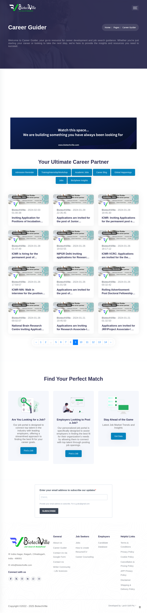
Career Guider (60, 548)
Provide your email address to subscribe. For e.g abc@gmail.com (65, 504)
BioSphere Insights (79, 180)
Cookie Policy (127, 557)
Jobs (61, 180)
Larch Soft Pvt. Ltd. (130, 606)
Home (107, 27)
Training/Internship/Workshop (54, 172)
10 (81, 342)
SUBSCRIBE (49, 511)
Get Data (118, 436)
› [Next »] (110, 342)
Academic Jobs (82, 172)
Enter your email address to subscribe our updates (67, 490)
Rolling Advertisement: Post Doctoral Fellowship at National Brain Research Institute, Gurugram (118, 291)
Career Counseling (85, 557)
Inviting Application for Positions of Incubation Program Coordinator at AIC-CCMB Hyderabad (26, 219)
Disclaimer (126, 580)
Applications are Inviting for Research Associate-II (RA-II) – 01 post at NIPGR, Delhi (73, 327)
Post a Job (73, 453)
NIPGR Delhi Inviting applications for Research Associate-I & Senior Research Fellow (72, 255)
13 (99, 342)
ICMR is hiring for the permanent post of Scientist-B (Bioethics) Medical (25, 255)
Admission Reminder (24, 172)
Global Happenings (123, 172)
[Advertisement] (73, 96)
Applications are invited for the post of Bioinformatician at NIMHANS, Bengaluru (73, 291)
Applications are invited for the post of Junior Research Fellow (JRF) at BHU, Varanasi (73, 219)
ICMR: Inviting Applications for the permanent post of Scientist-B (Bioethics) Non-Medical (118, 219)
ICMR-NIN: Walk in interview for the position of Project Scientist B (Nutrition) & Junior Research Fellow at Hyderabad (27, 291)
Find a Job (28, 450)
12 (93, 342)
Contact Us (58, 562)
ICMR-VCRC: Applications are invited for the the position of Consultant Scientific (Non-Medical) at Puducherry (118, 255)
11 (87, 342)
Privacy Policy (127, 552)
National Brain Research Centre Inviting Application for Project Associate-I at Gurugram (28, 327)
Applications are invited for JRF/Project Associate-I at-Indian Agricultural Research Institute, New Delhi (118, 327)
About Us (57, 543)
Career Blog (101, 172)
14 (105, 342)
